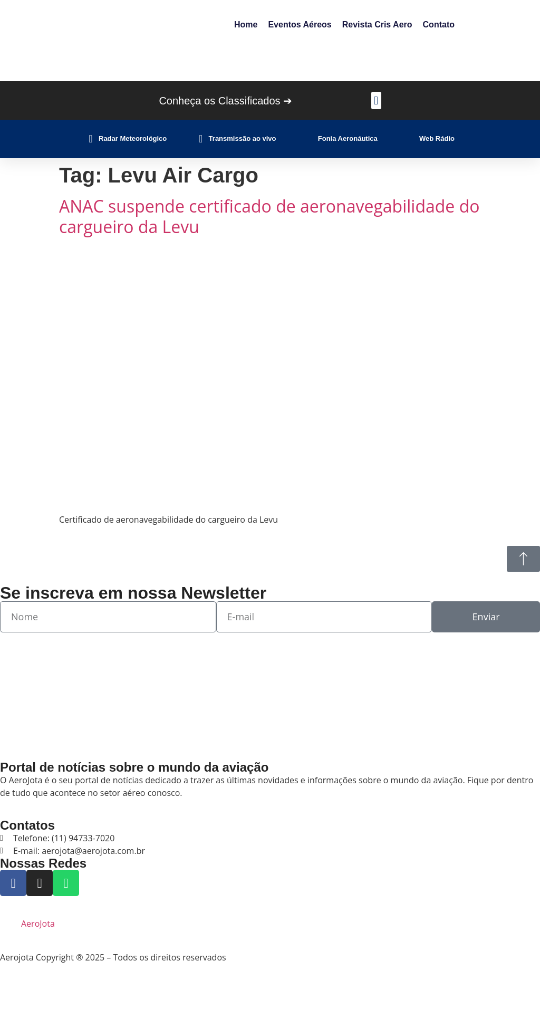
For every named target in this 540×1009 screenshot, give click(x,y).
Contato (439, 24)
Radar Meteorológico (133, 138)
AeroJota (38, 923)
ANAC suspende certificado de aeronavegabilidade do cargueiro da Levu (269, 216)
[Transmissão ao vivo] (201, 138)
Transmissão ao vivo (242, 138)
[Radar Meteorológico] (90, 138)
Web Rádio (437, 138)
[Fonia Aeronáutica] (310, 138)
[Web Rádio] (411, 138)
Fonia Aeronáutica (348, 138)
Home (245, 24)
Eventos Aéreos (299, 24)
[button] (376, 100)
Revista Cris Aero (377, 24)
